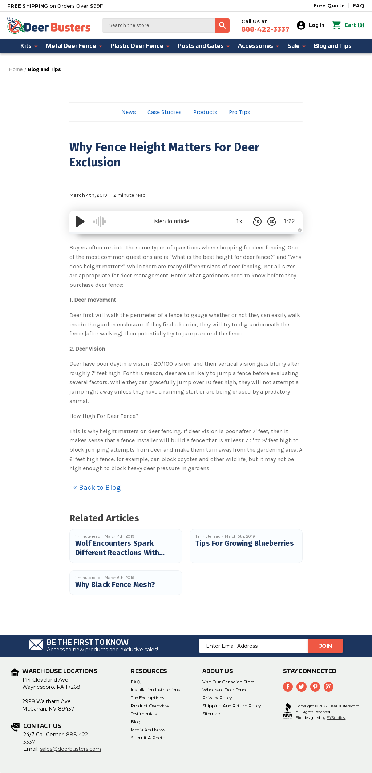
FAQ (358, 5)
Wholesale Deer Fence (224, 689)
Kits (29, 46)
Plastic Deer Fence (140, 46)
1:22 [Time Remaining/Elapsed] (288, 221)
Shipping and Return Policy (231, 705)
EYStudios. (336, 717)
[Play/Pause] (80, 221)
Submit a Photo (148, 737)
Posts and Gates (204, 46)
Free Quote (329, 5)
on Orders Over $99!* (55, 6)
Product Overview (150, 705)
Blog (136, 721)
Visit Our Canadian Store (228, 681)
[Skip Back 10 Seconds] (255, 221)
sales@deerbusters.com (70, 749)
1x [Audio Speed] (237, 221)
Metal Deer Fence (74, 46)
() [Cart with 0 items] (348, 25)
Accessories (259, 46)
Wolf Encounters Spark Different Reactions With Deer (117, 552)
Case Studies (164, 112)
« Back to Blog (97, 487)
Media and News (148, 729)
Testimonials (144, 713)
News (128, 112)
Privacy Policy (217, 697)
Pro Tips (239, 112)
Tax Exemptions (147, 697)
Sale (297, 46)
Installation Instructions (155, 689)
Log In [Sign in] (311, 25)
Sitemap (211, 713)
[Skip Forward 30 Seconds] (270, 221)
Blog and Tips (333, 46)
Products (205, 112)
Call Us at (265, 25)
